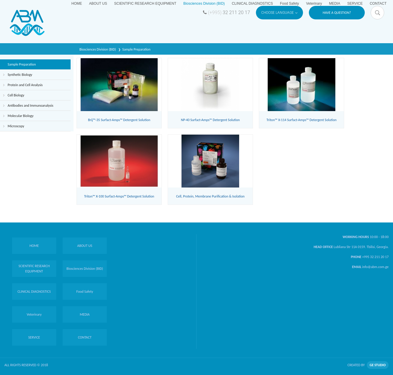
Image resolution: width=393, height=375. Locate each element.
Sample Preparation (136, 49)
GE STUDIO (378, 365)
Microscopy (16, 126)
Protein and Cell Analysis (25, 85)
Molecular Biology (21, 116)
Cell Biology (16, 95)
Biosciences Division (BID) (98, 49)
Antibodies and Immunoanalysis (30, 105)
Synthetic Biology (20, 75)
